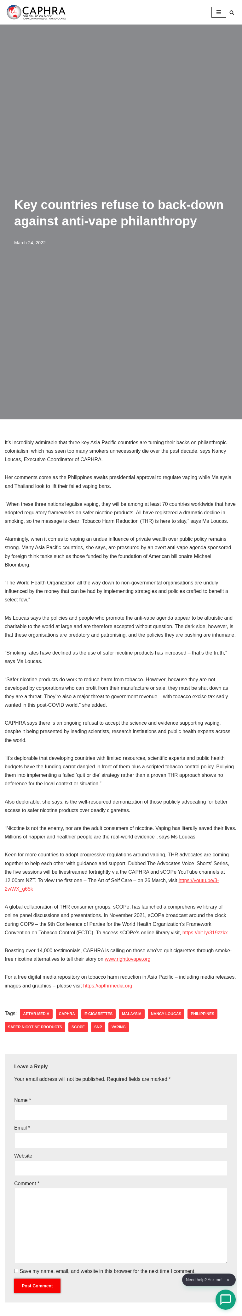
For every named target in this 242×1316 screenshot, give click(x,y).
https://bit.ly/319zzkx (205, 932)
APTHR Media (36, 1014)
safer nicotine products (35, 1027)
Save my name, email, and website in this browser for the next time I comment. (107, 1271)
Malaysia (131, 1014)
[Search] (231, 12)
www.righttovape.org (128, 959)
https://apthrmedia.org (107, 985)
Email (22, 1128)
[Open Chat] (226, 1300)
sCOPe (78, 1027)
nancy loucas (166, 1014)
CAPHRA (67, 1014)
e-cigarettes (98, 1014)
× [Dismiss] (228, 1280)
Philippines (202, 1014)
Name (22, 1100)
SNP (98, 1027)
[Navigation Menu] (218, 12)
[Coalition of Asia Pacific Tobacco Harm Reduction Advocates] (38, 12)
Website (23, 1155)
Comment (26, 1183)
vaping (119, 1027)
